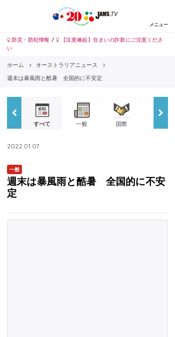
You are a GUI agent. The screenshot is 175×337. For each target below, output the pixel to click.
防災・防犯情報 (28, 40)
